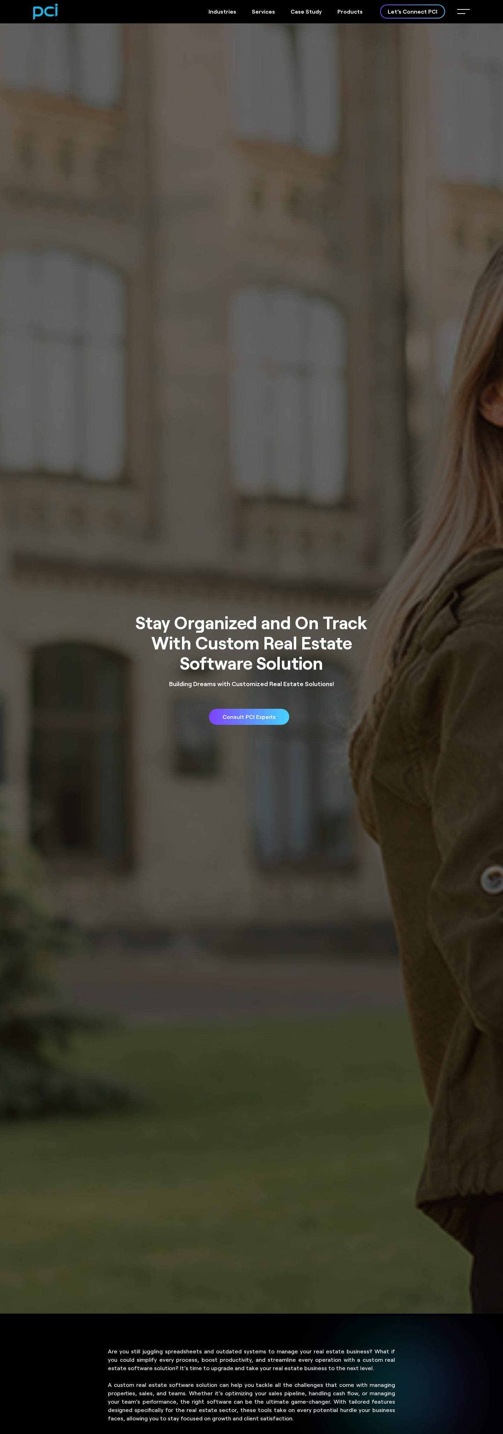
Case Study (306, 11)
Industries (222, 11)
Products (350, 11)
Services (263, 11)
